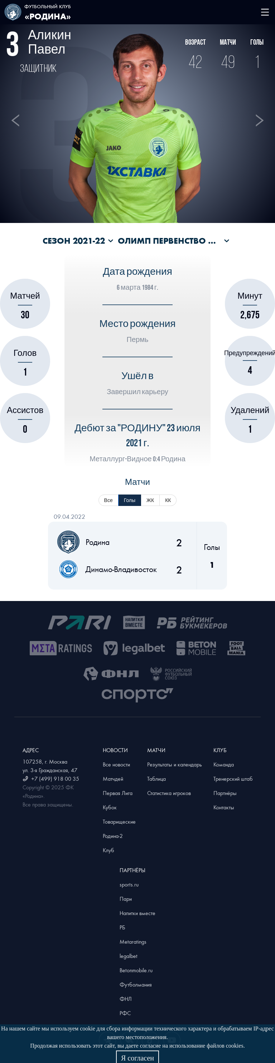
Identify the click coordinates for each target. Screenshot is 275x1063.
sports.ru (129, 884)
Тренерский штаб (233, 778)
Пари (126, 898)
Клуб (108, 850)
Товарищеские (119, 821)
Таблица (156, 778)
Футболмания (136, 984)
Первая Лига (117, 792)
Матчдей (113, 778)
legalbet (129, 955)
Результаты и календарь (174, 764)
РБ (122, 927)
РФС (125, 1013)
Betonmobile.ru (136, 970)
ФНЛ (126, 998)
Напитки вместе (137, 913)
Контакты (223, 807)
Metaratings (133, 941)
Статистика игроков (169, 792)
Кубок (110, 807)
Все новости (116, 764)
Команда (223, 764)
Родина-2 (113, 835)
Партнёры (225, 792)
